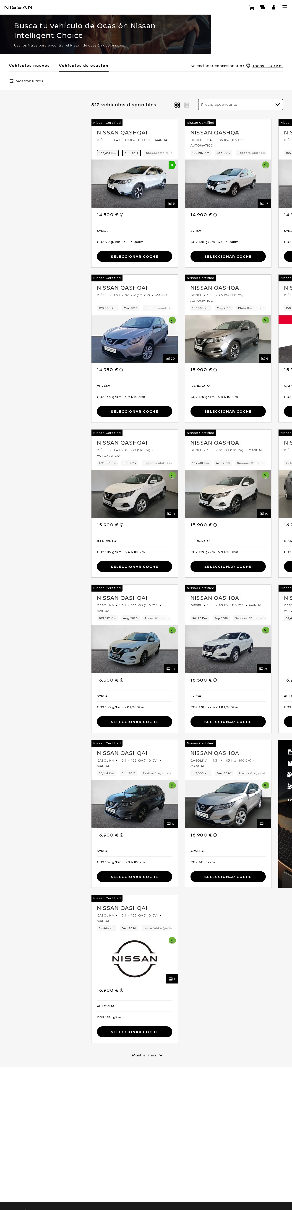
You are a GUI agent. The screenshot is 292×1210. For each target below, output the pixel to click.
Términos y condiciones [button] (232, 800)
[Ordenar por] (240, 105)
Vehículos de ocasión (84, 65)
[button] (284, 7)
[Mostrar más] (146, 1055)
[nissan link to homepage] (18, 7)
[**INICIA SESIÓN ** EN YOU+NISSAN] (273, 7)
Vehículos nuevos (29, 65)
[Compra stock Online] (251, 7)
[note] (40, 210)
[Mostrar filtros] (26, 81)
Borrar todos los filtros (129, 81)
